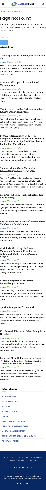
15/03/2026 (11, 228)
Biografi (6, 406)
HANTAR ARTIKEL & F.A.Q (33, 457)
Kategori (12, 460)
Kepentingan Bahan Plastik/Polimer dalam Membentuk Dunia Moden (22, 223)
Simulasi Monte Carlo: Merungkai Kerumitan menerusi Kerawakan (18, 169)
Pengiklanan (22, 460)
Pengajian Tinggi (10, 441)
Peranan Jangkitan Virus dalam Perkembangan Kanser (16, 282)
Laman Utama (8, 457)
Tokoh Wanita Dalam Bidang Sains (19, 436)
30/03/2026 (12, 89)
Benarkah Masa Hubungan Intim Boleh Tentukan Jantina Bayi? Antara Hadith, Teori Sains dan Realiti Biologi (20, 361)
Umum (5, 416)
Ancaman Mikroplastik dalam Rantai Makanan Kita (19, 84)
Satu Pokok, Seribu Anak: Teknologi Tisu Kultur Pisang (21, 196)
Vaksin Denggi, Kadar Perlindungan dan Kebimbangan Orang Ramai (21, 110)
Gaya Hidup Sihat (10, 401)
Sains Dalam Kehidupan (13, 421)
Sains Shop (32, 460)
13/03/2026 (11, 338)
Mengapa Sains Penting (13, 431)
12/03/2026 (11, 368)
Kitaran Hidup (9, 396)
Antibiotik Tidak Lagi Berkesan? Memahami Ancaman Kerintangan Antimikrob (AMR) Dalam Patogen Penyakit (18, 252)
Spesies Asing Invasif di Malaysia (17, 307)
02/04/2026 (12, 62)
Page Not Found (14, 11)
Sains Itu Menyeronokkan (15, 426)
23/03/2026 (11, 116)
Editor (4, 62)
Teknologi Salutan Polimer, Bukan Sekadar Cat (22, 57)
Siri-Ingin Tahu (9, 411)
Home (3, 11)
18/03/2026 (11, 175)
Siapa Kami (19, 457)
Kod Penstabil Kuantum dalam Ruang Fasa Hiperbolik (22, 333)
